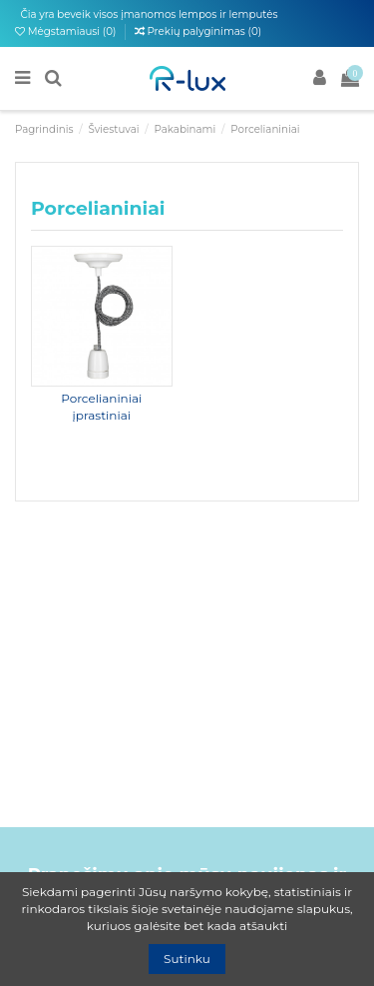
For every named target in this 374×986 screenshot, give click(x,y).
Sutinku (187, 958)
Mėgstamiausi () (67, 31)
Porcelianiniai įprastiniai (101, 407)
